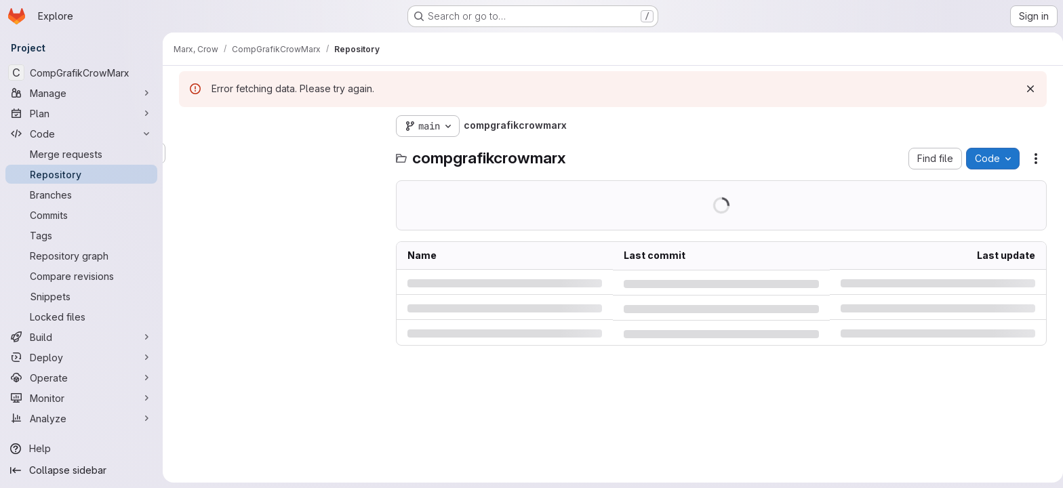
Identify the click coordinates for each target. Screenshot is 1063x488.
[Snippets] (81, 296)
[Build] (81, 336)
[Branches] (81, 194)
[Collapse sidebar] (81, 470)
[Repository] (81, 174)
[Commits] (81, 214)
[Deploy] (81, 357)
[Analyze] (81, 418)
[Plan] (81, 113)
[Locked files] (81, 316)
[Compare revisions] (81, 275)
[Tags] (81, 235)
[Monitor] (81, 397)
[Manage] (81, 92)
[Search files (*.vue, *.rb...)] (278, 153)
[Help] (81, 448)
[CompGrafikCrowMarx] (81, 72)
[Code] (81, 133)
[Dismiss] (1028, 89)
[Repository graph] (81, 255)
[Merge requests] (81, 153)
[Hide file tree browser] (187, 126)
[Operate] (81, 377)
